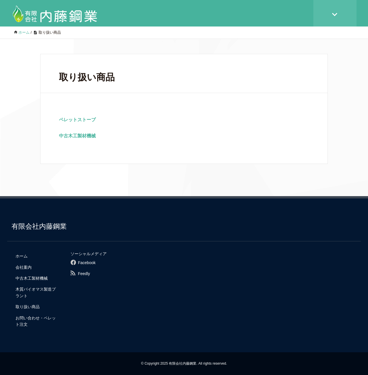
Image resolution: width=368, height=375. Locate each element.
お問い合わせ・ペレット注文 (36, 321)
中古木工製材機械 (79, 135)
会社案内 (24, 267)
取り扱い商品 (28, 306)
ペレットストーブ (79, 119)
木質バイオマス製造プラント (36, 292)
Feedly (84, 273)
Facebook (86, 262)
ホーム (22, 256)
